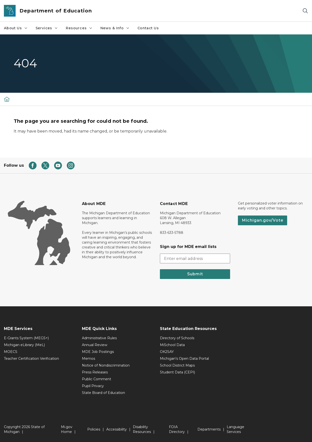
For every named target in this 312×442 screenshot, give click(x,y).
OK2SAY (167, 351)
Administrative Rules (99, 338)
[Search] (305, 11)
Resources (79, 28)
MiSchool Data (172, 345)
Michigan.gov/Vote (262, 220)
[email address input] (195, 258)
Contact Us (148, 28)
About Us (16, 28)
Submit (195, 274)
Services (47, 28)
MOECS (10, 351)
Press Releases (95, 372)
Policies (93, 429)
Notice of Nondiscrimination (106, 365)
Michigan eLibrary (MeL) (24, 345)
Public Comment (96, 379)
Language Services (235, 429)
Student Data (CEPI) (177, 372)
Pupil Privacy (93, 386)
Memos (88, 358)
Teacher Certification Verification (31, 358)
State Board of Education (103, 393)
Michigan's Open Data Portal (184, 358)
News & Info (115, 28)
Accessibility (116, 429)
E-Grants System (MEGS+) (26, 338)
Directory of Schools (177, 338)
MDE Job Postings (98, 351)
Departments (209, 429)
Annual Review (94, 345)
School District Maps (177, 365)
